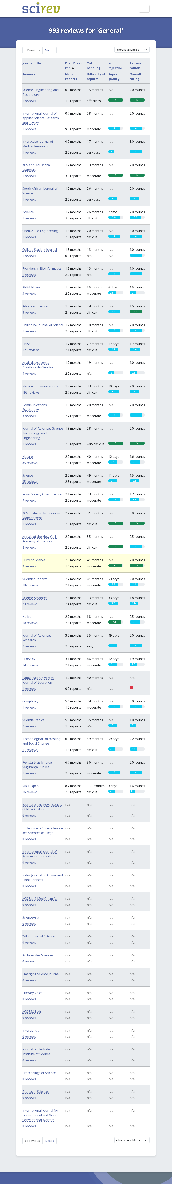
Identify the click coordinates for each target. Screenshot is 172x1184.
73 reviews (30, 604)
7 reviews (29, 218)
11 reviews (30, 750)
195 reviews (30, 392)
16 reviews (30, 792)
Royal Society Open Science (42, 494)
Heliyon (27, 616)
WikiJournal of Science (38, 936)
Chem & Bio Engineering (40, 231)
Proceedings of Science (39, 1073)
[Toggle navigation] (144, 9)
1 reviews (29, 101)
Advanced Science (35, 306)
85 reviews (30, 463)
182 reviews (30, 585)
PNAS (26, 344)
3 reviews (29, 293)
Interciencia (30, 1030)
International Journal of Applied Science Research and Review (40, 118)
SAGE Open (30, 786)
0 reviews (29, 815)
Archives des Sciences (37, 955)
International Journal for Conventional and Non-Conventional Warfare (40, 1115)
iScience (28, 212)
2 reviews (29, 547)
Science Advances (34, 598)
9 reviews (29, 500)
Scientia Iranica (33, 720)
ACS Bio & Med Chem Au (39, 898)
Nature (27, 456)
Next (49, 50)
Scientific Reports (34, 579)
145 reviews (30, 665)
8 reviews (29, 312)
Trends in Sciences (35, 1091)
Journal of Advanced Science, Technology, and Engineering (43, 433)
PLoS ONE (29, 659)
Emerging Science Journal (40, 974)
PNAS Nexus (31, 287)
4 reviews (29, 373)
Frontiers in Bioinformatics (41, 268)
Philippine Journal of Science (43, 325)
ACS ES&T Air (31, 1011)
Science (27, 475)
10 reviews (30, 623)
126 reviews (30, 350)
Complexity (30, 701)
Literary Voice (32, 993)
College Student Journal (39, 250)
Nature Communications (40, 386)
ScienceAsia (30, 917)
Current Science (33, 560)
